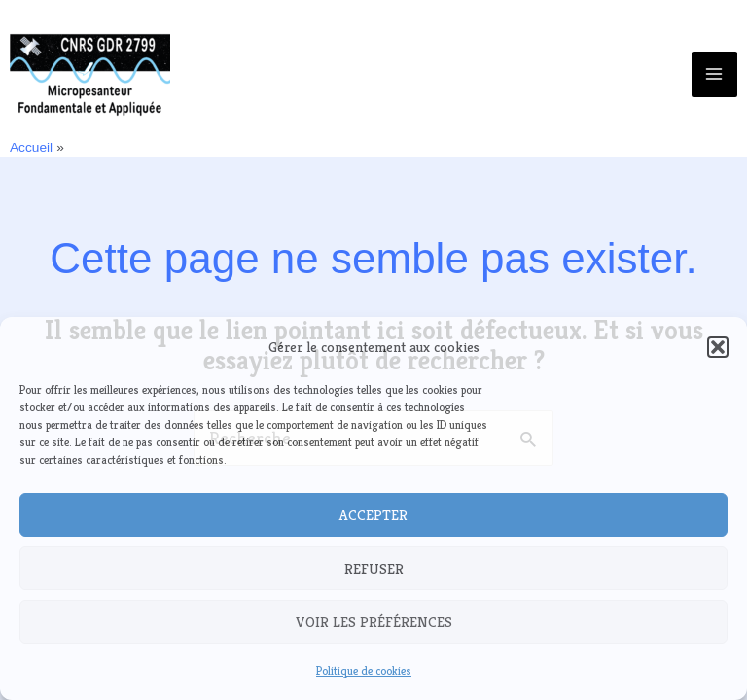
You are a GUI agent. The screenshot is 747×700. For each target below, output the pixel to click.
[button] (718, 347)
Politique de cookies (363, 670)
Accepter (373, 515)
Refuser (374, 568)
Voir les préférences (374, 621)
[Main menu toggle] (714, 74)
